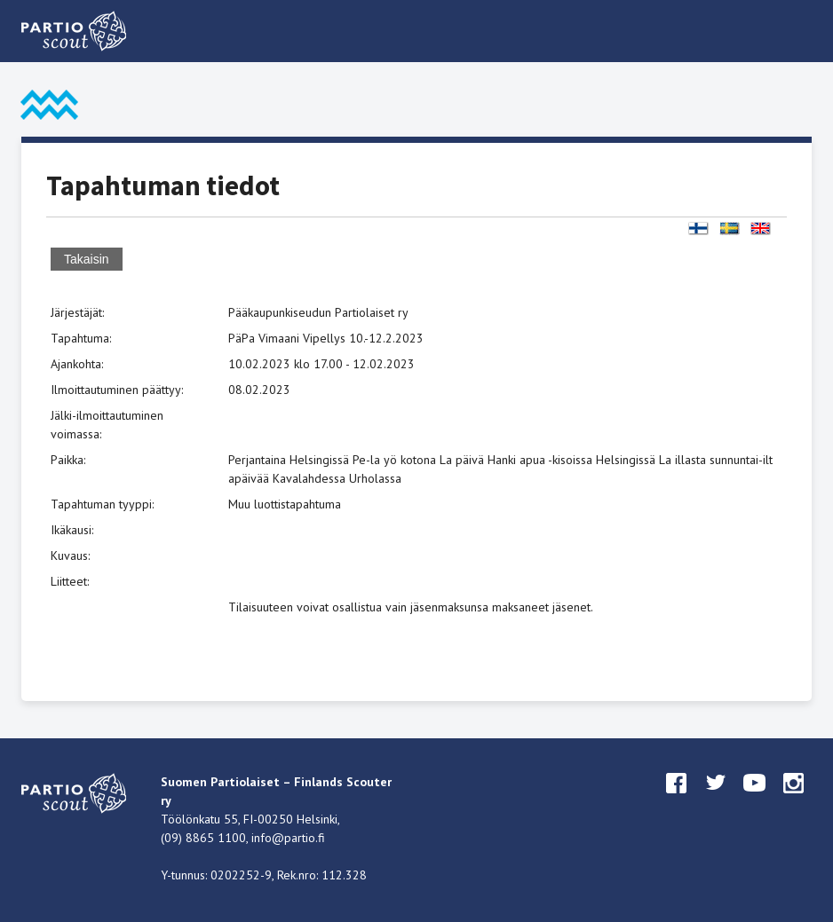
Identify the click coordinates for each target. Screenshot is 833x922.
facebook (676, 799)
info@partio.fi (288, 838)
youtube (755, 799)
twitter (716, 799)
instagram (794, 799)
